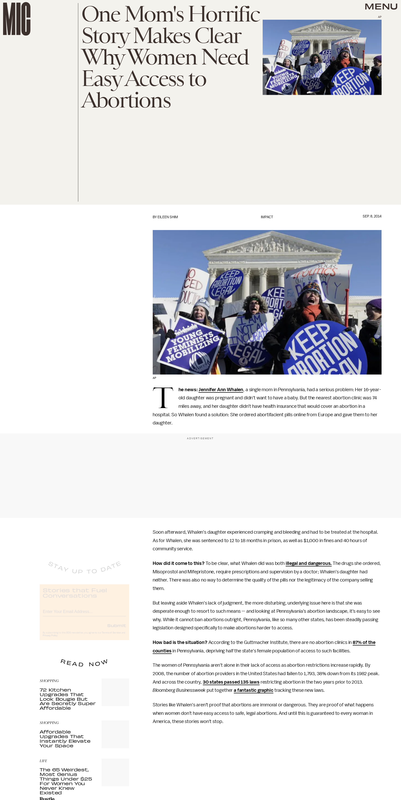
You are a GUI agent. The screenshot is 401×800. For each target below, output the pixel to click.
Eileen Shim (168, 217)
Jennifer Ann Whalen (220, 389)
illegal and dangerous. (309, 563)
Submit (116, 629)
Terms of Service (111, 636)
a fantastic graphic (253, 690)
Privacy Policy (50, 639)
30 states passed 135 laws (231, 682)
